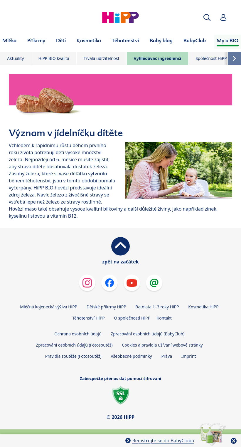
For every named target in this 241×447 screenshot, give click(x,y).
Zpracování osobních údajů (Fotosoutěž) (74, 345)
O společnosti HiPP (132, 318)
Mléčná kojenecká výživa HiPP (48, 307)
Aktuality (15, 58)
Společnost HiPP (211, 58)
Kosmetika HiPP (203, 307)
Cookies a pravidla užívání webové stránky (162, 345)
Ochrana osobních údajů (78, 334)
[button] (206, 17)
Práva (166, 356)
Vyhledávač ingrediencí (157, 58)
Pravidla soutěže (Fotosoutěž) (73, 356)
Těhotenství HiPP (88, 318)
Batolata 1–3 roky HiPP (157, 307)
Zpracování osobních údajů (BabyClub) (147, 334)
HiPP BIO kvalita (53, 58)
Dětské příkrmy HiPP (106, 307)
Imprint (188, 356)
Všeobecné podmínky (131, 356)
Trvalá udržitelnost (101, 58)
